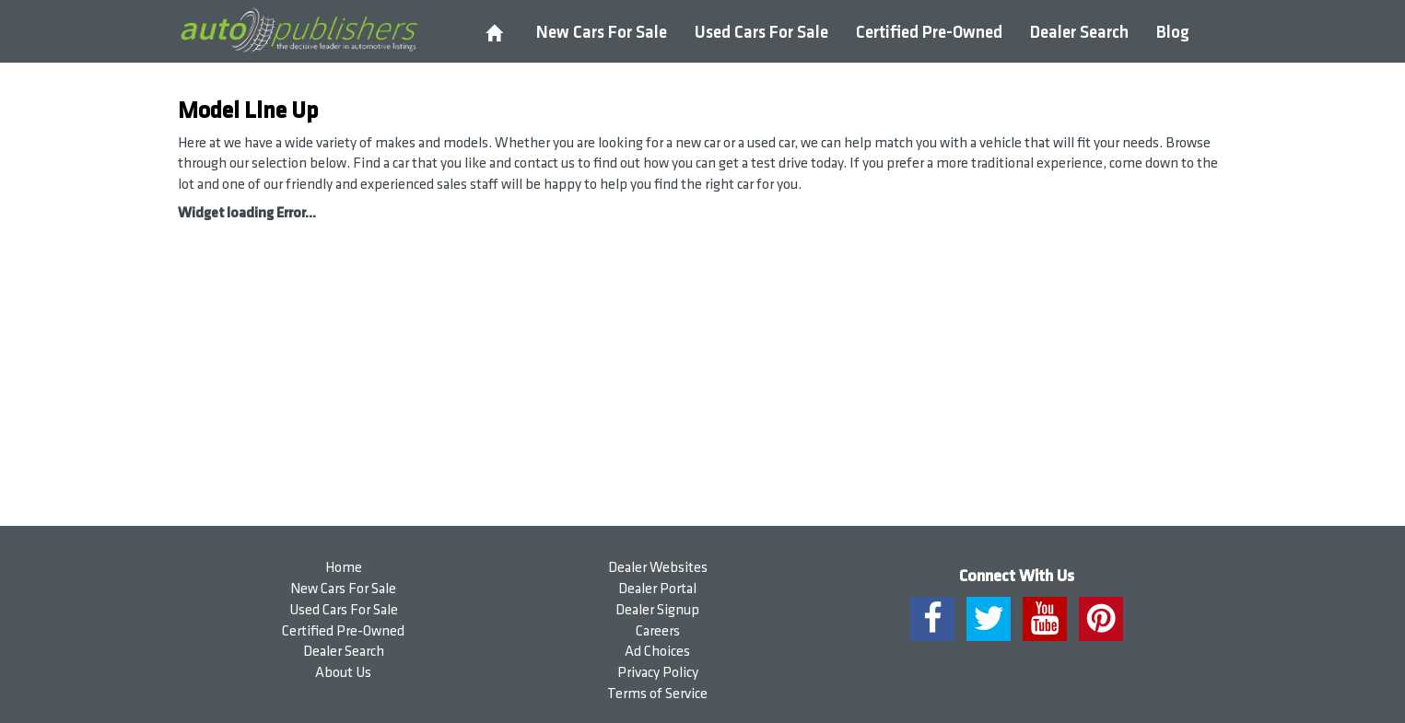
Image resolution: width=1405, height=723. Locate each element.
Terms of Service (657, 694)
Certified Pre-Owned (929, 32)
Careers (658, 631)
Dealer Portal (657, 589)
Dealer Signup (657, 610)
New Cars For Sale (601, 32)
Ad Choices (657, 651)
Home (343, 568)
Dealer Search (1079, 32)
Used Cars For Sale (761, 32)
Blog (1172, 32)
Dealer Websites (658, 568)
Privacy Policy (657, 673)
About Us (343, 673)
